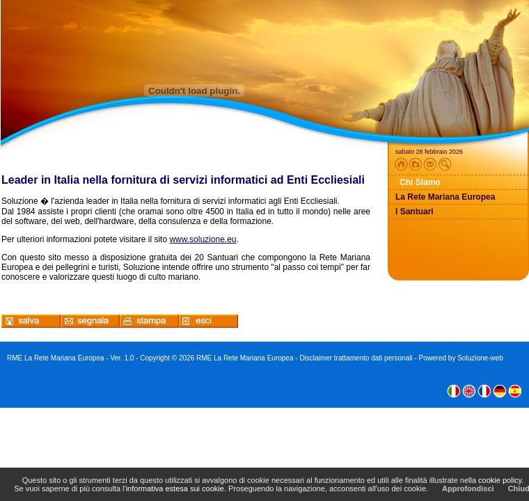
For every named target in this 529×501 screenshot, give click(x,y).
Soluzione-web (480, 358)
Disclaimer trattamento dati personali (355, 358)
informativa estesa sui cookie (175, 488)
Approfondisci (468, 488)
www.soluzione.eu (202, 239)
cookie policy (499, 480)
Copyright (155, 358)
